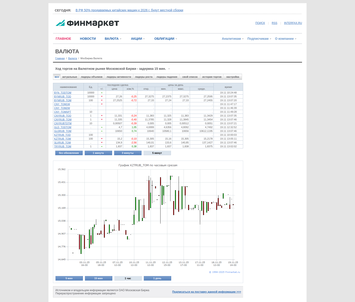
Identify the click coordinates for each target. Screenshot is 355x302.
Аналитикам (231, 38)
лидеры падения (166, 76)
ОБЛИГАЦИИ (164, 38)
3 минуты (128, 153)
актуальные (69, 76)
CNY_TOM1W (62, 104)
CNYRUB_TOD (62, 115)
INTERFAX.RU (293, 23)
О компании (284, 38)
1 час (128, 278)
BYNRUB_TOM (62, 100)
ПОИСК (260, 23)
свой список (189, 76)
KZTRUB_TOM (62, 138)
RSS (274, 23)
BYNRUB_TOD (62, 96)
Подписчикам (258, 38)
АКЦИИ (136, 38)
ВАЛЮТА (112, 38)
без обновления (69, 153)
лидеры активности (119, 76)
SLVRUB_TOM (62, 142)
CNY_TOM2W (62, 108)
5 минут (157, 153)
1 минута (98, 153)
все (57, 76)
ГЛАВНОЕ (63, 38)
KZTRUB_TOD (62, 134)
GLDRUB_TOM (62, 131)
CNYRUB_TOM (63, 119)
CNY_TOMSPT (62, 111)
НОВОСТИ (88, 38)
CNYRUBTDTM (63, 123)
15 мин (98, 278)
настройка (232, 76)
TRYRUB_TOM (62, 146)
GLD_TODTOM (62, 127)
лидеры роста (144, 76)
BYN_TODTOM (62, 92)
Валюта (72, 58)
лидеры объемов (92, 76)
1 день (157, 278)
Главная (60, 58)
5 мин (69, 278)
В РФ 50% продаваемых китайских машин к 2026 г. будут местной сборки (129, 10)
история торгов (211, 76)
